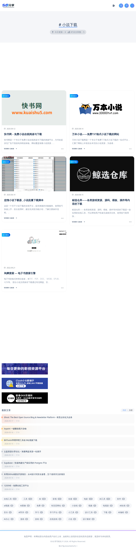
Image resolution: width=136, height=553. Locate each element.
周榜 (124, 410)
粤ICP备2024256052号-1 (68, 546)
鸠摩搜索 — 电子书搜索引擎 (20, 273)
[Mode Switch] (113, 5)
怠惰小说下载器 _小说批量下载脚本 (24, 200)
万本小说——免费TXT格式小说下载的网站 (95, 134)
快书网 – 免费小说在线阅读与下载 (23, 134)
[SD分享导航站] (8, 5)
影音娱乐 (6, 96)
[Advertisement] (68, 65)
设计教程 (6, 235)
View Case (10, 149)
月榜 (131, 410)
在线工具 (6, 162)
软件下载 (74, 162)
